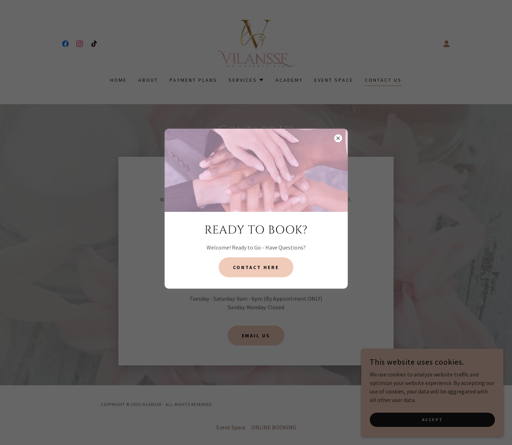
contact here (256, 267)
